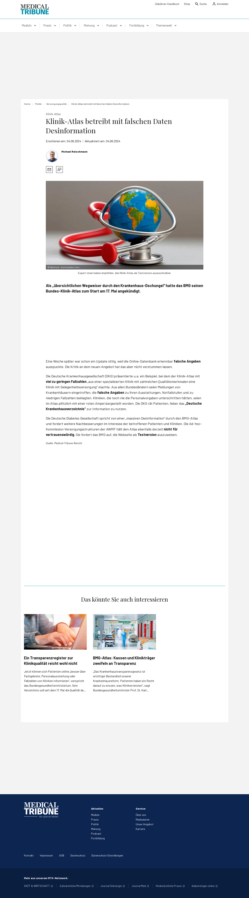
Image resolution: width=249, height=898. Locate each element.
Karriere (140, 828)
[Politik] (38, 103)
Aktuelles (97, 808)
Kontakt (29, 855)
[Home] (27, 103)
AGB (61, 855)
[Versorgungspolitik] (56, 103)
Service (140, 808)
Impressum (46, 855)
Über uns (141, 814)
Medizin (95, 814)
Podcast (96, 833)
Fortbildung (98, 838)
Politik (95, 824)
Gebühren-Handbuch (167, 3)
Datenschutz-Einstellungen (107, 855)
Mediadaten (143, 819)
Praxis (95, 819)
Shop (187, 3)
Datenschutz (77, 855)
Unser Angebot (144, 824)
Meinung (95, 828)
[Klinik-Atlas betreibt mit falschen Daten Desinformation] (100, 103)
